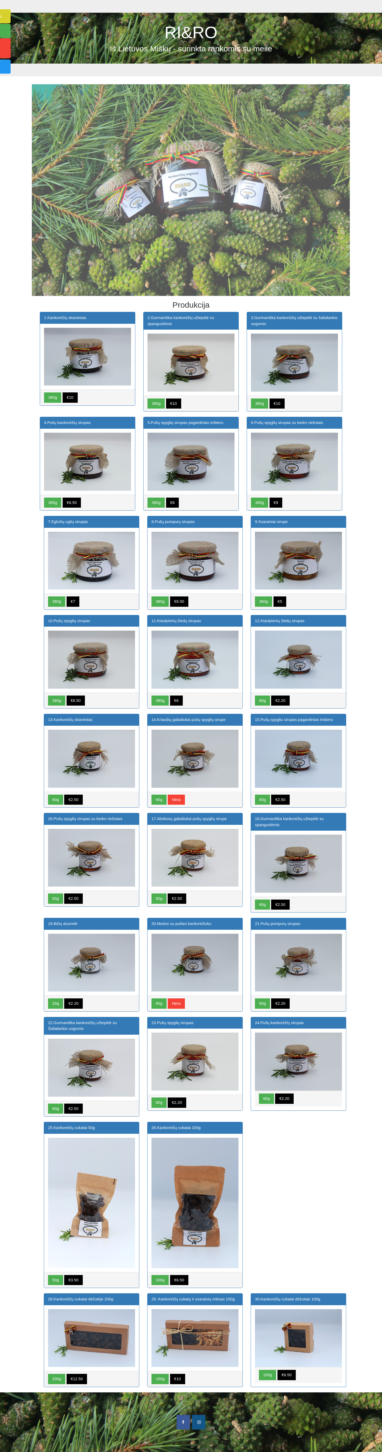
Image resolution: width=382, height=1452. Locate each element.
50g (55, 1280)
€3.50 (73, 1280)
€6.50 (72, 502)
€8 (172, 502)
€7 (73, 601)
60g (262, 700)
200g (56, 1378)
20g (55, 1003)
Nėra (176, 799)
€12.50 (77, 1378)
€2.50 (73, 799)
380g (52, 397)
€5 (280, 601)
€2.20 (280, 700)
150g (160, 1378)
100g (160, 1280)
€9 (276, 502)
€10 (70, 397)
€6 (176, 700)
